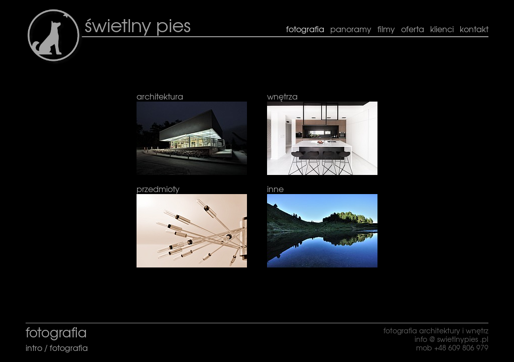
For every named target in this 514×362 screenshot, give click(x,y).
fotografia (69, 347)
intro (35, 347)
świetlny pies (138, 24)
